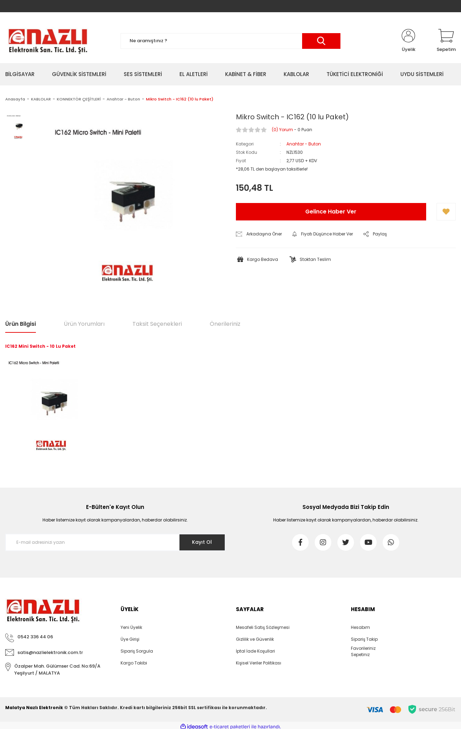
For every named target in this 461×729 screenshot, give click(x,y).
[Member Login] (408, 41)
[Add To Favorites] (446, 211)
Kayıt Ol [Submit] (202, 542)
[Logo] (47, 41)
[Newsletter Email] (115, 542)
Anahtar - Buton (303, 144)
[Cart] (446, 41)
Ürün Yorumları (84, 324)
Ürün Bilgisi (20, 324)
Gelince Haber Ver (330, 212)
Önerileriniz (225, 324)
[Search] (231, 41)
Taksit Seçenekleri (157, 324)
